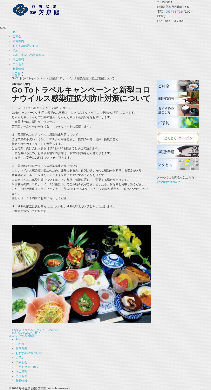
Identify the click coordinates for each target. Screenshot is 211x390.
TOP (16, 31)
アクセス (18, 64)
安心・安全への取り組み (28, 55)
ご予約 (20, 357)
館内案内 (18, 41)
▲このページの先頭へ (23, 335)
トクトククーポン (27, 367)
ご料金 (17, 36)
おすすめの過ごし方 (26, 45)
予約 (15, 50)
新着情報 (18, 68)
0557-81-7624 (175, 11)
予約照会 (21, 362)
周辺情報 (18, 59)
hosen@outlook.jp (168, 182)
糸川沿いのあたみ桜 (25, 332)
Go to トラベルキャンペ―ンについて (38, 329)
